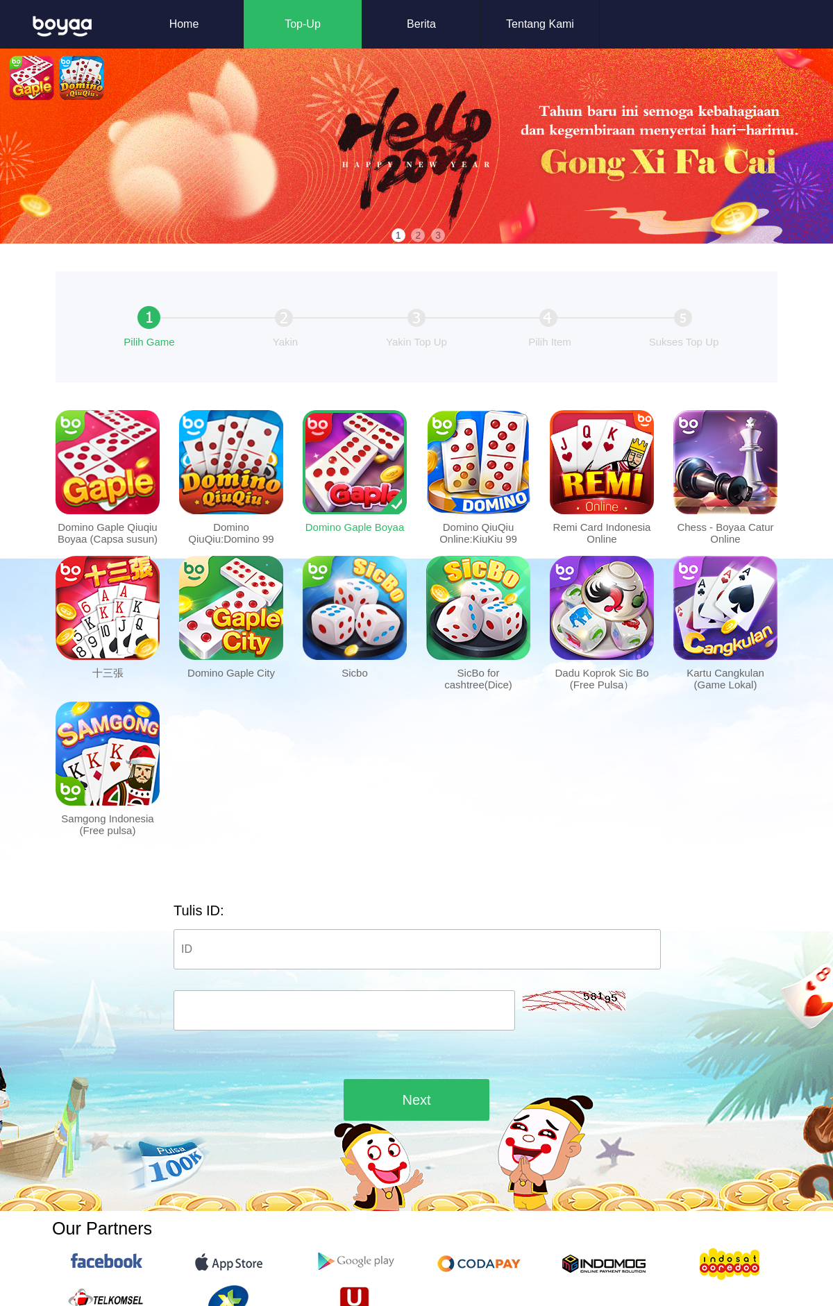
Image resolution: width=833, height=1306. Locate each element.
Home (184, 24)
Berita (421, 24)
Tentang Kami (540, 24)
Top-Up (303, 24)
